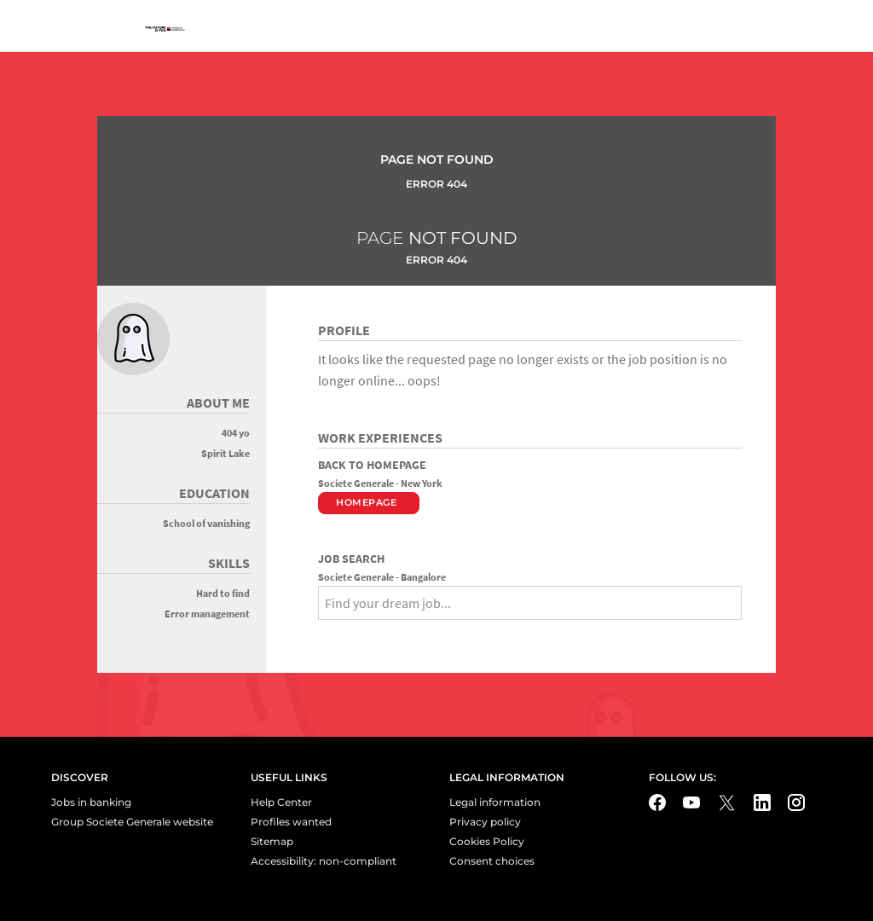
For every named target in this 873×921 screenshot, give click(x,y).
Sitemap (272, 841)
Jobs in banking (91, 802)
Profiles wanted (291, 821)
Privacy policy (485, 821)
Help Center (281, 802)
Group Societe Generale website (132, 821)
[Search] (324, 633)
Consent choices (492, 860)
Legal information (495, 802)
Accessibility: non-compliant (323, 860)
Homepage (366, 502)
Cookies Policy (486, 841)
